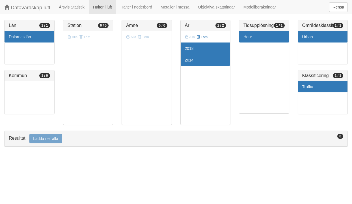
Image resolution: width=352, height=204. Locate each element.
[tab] (176, 138)
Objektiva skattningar (216, 7)
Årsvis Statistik (72, 7)
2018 (189, 48)
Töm (202, 37)
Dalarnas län (20, 37)
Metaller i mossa (175, 7)
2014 (189, 60)
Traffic (307, 86)
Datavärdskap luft (27, 7)
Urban (307, 37)
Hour (247, 37)
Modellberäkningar (259, 7)
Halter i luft (102, 7)
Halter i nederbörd (136, 7)
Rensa (338, 7)
